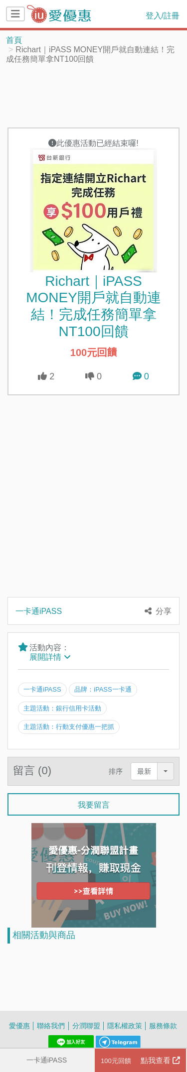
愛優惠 (19, 1025)
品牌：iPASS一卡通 (103, 689)
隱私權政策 (124, 1025)
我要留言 (94, 804)
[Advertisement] (94, 95)
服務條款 (163, 1025)
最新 (144, 771)
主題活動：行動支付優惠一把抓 (68, 726)
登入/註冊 (163, 15)
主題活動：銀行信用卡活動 (62, 708)
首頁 (14, 39)
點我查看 (140, 1060)
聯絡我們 (51, 1025)
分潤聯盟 (86, 1025)
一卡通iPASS (46, 1060)
